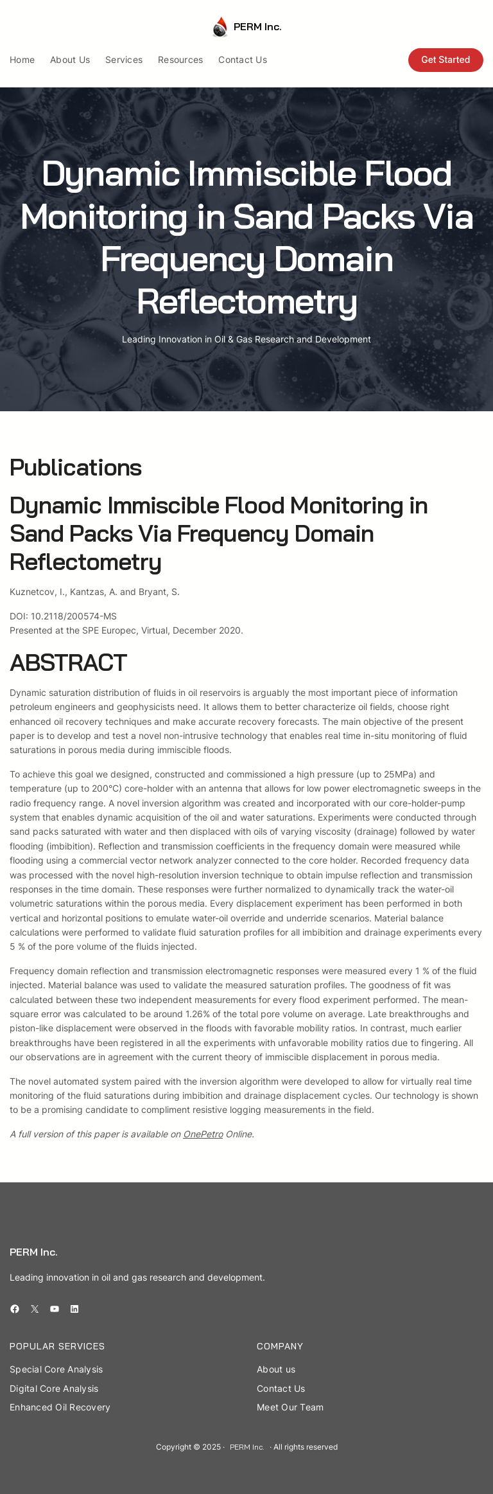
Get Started (445, 59)
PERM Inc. (258, 26)
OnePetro (203, 1133)
